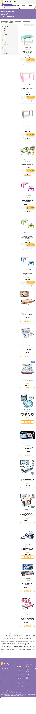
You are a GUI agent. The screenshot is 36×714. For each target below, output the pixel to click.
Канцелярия (20, 686)
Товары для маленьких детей (20, 683)
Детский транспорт (19, 668)
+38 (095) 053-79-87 (30, 2)
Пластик (5, 44)
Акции (30, 5)
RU (24, 2)
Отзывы (27, 668)
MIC (4, 32)
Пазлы (23, 5)
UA (22, 2)
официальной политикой (11, 691)
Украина (5, 53)
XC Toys (4, 34)
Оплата (27, 669)
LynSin (4, 30)
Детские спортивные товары (20, 671)
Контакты (28, 666)
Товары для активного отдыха (20, 675)
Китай (4, 51)
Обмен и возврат (28, 674)
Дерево (4, 42)
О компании (29, 663)
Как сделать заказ (28, 676)
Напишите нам (6, 5)
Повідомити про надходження (27, 321)
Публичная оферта (28, 679)
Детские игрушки (14, 5)
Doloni (4, 28)
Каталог (19, 663)
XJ (3, 36)
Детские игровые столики (19, 679)
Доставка (28, 671)
